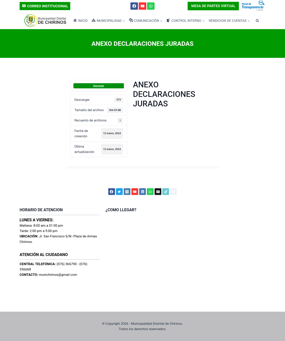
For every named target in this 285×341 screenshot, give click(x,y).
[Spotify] (173, 191)
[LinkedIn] (142, 191)
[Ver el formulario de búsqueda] (257, 20)
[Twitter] (119, 191)
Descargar (98, 85)
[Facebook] (134, 6)
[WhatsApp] (150, 6)
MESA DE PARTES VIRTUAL (213, 6)
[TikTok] (165, 191)
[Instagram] (127, 191)
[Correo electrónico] (158, 191)
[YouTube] (142, 6)
